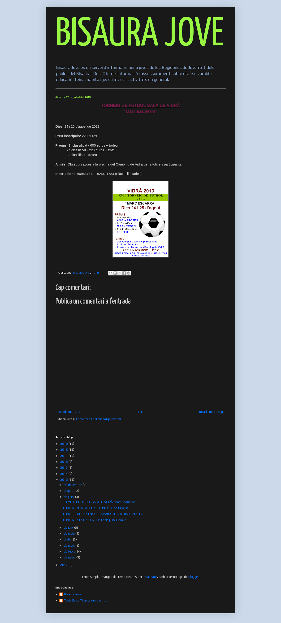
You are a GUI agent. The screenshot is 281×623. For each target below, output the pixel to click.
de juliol (69, 497)
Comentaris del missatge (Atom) (98, 419)
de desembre (73, 485)
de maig (69, 533)
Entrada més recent (70, 412)
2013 (64, 479)
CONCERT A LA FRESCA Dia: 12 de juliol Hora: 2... (95, 520)
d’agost (69, 490)
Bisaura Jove (72, 594)
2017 (64, 455)
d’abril (68, 539)
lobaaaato (150, 577)
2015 (64, 467)
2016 (64, 461)
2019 (64, 443)
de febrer (70, 551)
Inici (140, 412)
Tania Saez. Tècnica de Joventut (86, 600)
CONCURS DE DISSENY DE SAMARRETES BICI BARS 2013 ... (103, 514)
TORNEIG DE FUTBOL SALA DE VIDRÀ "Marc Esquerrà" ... (100, 502)
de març (69, 545)
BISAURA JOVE (140, 34)
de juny (69, 527)
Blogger (193, 577)
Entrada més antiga (211, 412)
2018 (64, 449)
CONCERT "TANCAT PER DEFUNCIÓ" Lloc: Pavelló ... (97, 508)
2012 (64, 565)
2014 (64, 473)
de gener (70, 557)
